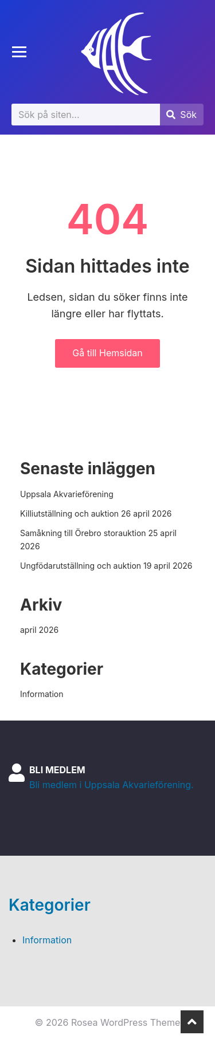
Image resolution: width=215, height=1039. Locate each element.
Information (41, 694)
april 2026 (39, 630)
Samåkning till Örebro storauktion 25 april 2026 (98, 539)
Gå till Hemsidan (107, 353)
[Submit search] (181, 114)
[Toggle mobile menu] (19, 52)
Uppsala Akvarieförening (67, 494)
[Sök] (85, 114)
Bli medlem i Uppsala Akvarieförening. (111, 784)
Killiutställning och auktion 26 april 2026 (95, 513)
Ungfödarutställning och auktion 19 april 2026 (106, 565)
